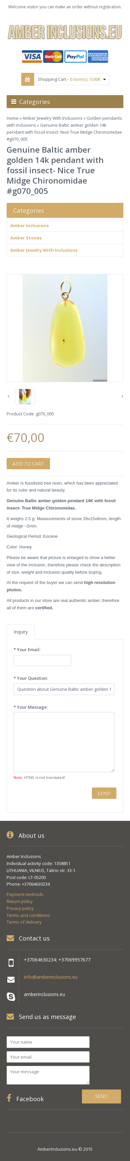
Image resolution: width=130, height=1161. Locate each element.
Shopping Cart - (72, 79)
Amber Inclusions (29, 225)
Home (13, 118)
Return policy (20, 901)
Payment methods (25, 894)
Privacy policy (20, 908)
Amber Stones (26, 238)
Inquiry (21, 632)
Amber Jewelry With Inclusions (53, 118)
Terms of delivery (24, 922)
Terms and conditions (28, 915)
